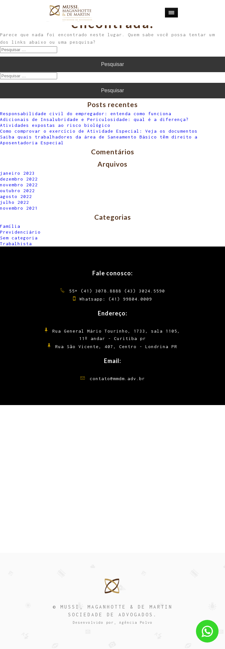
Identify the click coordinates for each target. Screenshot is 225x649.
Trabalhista (16, 243)
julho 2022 (14, 202)
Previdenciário (20, 232)
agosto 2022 (16, 196)
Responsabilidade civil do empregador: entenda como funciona (85, 113)
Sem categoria (19, 237)
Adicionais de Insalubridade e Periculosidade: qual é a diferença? (94, 119)
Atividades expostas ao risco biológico (55, 125)
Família (10, 226)
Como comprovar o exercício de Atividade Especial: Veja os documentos (99, 131)
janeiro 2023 (17, 173)
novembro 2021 (19, 208)
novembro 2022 (19, 184)
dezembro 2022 (19, 179)
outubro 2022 (17, 190)
